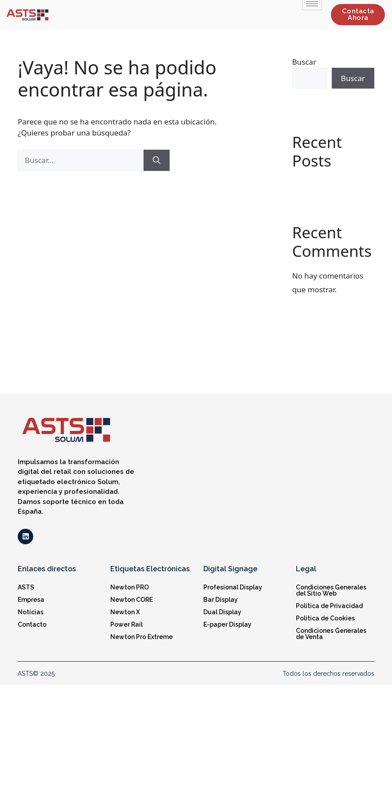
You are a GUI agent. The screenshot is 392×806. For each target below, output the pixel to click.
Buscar (304, 62)
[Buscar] (157, 160)
